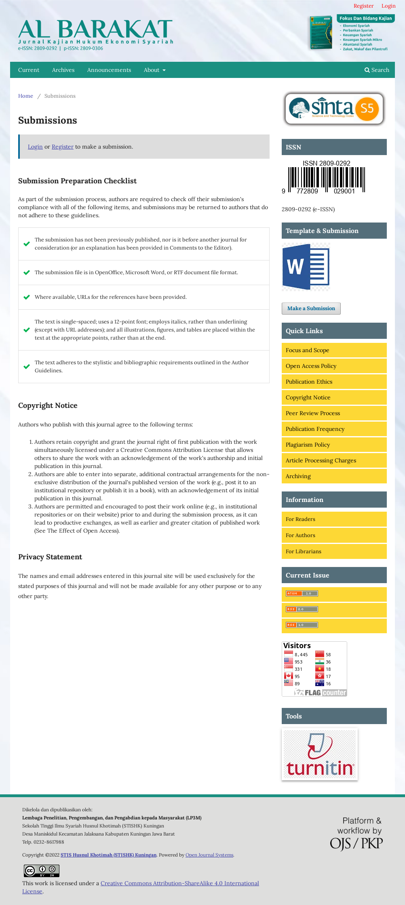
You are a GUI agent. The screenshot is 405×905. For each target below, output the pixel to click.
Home (25, 95)
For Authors (300, 535)
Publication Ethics (309, 381)
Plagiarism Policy (308, 444)
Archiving (298, 476)
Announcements (109, 69)
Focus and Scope (307, 350)
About (152, 69)
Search (377, 69)
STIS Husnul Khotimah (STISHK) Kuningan (108, 855)
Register (364, 5)
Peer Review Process (313, 413)
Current (28, 69)
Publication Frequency (315, 429)
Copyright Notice (308, 397)
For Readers (300, 519)
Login (389, 5)
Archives (63, 69)
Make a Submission (311, 308)
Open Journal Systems (209, 855)
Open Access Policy (311, 366)
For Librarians (303, 551)
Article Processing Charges (321, 460)
